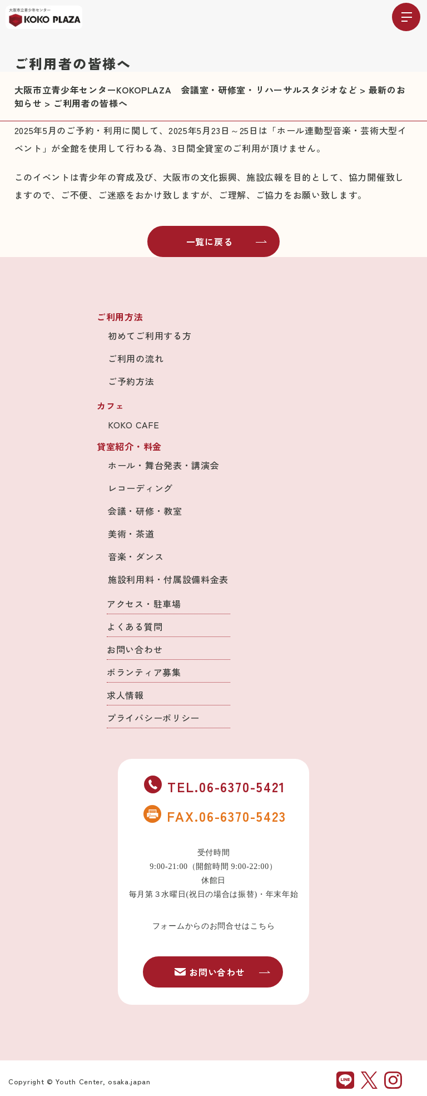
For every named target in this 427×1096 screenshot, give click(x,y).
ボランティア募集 (144, 672)
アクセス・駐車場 (144, 603)
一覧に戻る (226, 241)
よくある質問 (134, 626)
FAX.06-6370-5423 (214, 815)
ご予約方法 (131, 381)
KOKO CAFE (133, 424)
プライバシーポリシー (153, 717)
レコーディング (140, 488)
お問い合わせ (134, 649)
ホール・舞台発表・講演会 (163, 465)
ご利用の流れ (135, 358)
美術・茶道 (131, 533)
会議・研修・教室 (145, 510)
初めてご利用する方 (149, 335)
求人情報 (125, 695)
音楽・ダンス (135, 556)
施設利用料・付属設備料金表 (168, 579)
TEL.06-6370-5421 (214, 786)
